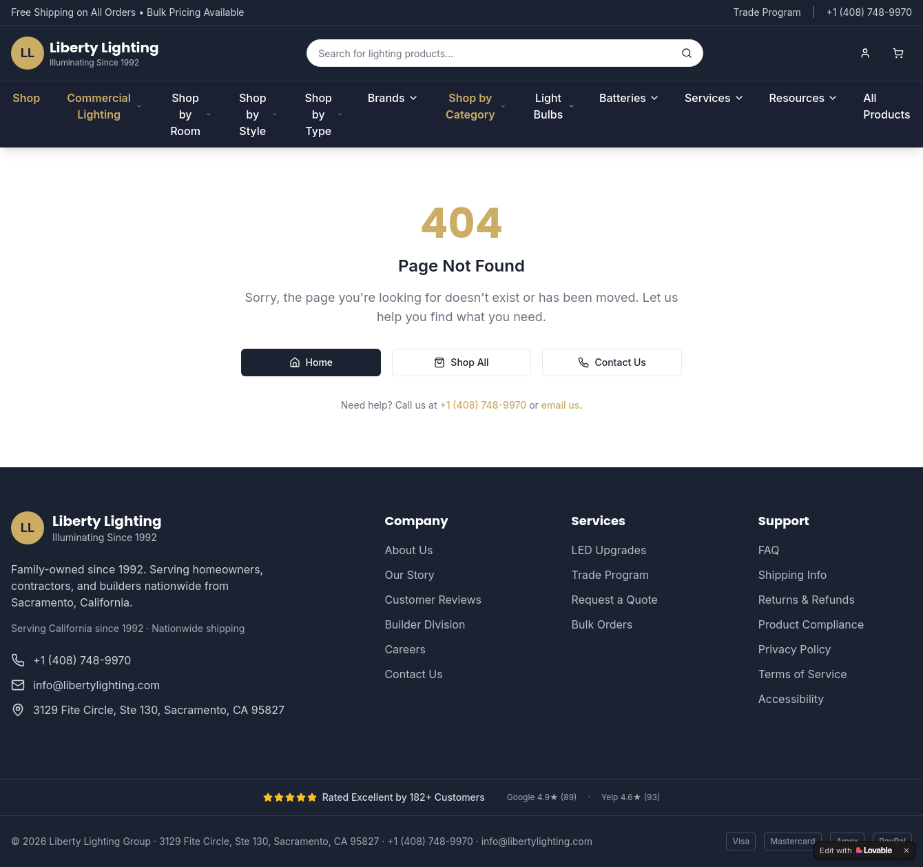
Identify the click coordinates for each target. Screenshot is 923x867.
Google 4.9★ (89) (542, 797)
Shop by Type (323, 114)
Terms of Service (802, 674)
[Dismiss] (906, 850)
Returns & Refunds (806, 599)
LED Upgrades (609, 550)
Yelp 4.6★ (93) (630, 797)
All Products (886, 106)
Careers (405, 649)
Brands (393, 98)
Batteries (629, 98)
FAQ (769, 550)
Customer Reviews (432, 599)
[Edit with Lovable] (856, 850)
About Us (408, 550)
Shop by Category (476, 106)
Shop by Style (258, 114)
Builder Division (424, 624)
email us (560, 405)
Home (311, 362)
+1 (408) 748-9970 (482, 405)
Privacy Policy (794, 649)
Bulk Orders (602, 624)
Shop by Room (190, 114)
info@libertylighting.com (536, 841)
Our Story (409, 575)
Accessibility (791, 699)
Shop (26, 98)
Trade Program (766, 12)
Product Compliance (811, 624)
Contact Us (611, 362)
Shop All (461, 362)
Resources (804, 98)
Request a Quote (615, 599)
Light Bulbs (554, 106)
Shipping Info (792, 575)
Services (715, 98)
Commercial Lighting (105, 106)
